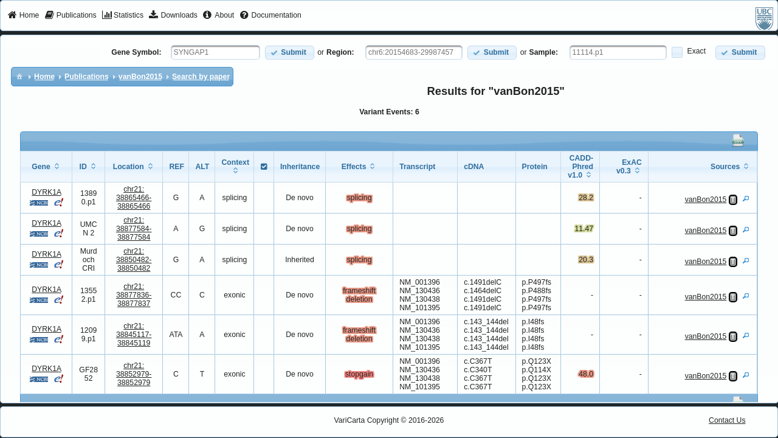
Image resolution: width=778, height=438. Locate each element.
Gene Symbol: (136, 52)
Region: (340, 52)
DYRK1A (46, 192)
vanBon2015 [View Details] (706, 199)
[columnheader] (46, 166)
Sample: (544, 52)
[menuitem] (23, 15)
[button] (289, 53)
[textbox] (215, 52)
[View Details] (746, 198)
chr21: (134, 197)
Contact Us (727, 420)
